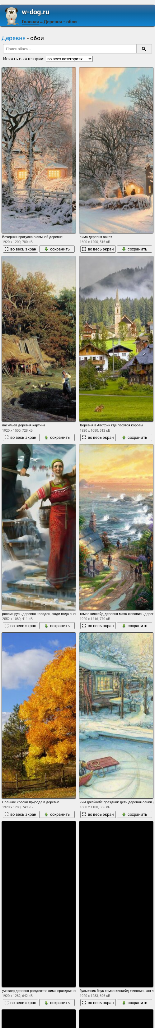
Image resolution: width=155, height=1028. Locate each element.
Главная (30, 22)
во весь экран (20, 249)
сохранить (57, 249)
